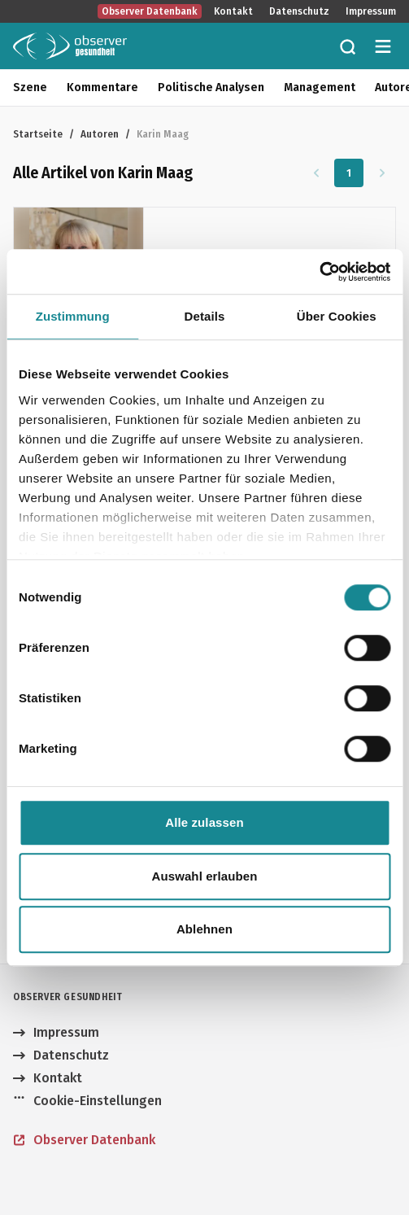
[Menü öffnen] (383, 46)
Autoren (99, 134)
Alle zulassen (204, 822)
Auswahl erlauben (205, 876)
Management (319, 87)
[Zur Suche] (347, 46)
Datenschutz (299, 11)
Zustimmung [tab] (73, 316)
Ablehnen (204, 929)
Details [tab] (205, 316)
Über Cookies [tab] (336, 316)
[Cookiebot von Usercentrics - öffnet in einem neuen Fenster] (319, 271)
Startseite (38, 134)
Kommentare (102, 87)
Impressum (371, 11)
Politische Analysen (211, 87)
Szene (30, 87)
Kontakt (233, 11)
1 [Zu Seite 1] (349, 173)
